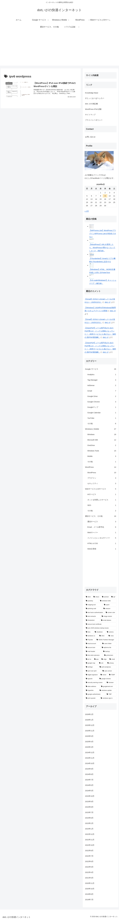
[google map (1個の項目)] (91, 663)
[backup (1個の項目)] (109, 651)
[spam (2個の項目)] (109, 605)
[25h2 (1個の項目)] (102, 636)
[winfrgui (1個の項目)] (91, 667)
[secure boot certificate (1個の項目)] (100, 624)
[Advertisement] (59, 49)
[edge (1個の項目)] (104, 659)
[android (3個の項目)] (105, 597)
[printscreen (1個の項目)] (109, 655)
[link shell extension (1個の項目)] (94, 655)
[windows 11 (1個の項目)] (91, 636)
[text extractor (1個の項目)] (92, 616)
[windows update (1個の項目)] (107, 690)
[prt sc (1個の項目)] (89, 659)
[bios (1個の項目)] (89, 632)
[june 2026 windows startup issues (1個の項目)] (100, 628)
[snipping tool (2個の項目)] (93, 605)
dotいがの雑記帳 (91, 104)
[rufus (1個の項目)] (111, 636)
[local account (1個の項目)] (93, 643)
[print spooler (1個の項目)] (92, 698)
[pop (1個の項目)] (96, 659)
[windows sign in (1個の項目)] (108, 698)
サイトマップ (90, 115)
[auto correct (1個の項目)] (108, 671)
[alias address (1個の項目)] (92, 686)
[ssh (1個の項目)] (102, 663)
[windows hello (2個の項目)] (107, 601)
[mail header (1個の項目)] (93, 651)
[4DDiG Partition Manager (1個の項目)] (106, 640)
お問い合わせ (90, 137)
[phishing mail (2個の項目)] (93, 608)
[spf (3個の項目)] (113, 597)
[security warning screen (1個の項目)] (95, 682)
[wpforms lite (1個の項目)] (108, 647)
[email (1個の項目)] (112, 659)
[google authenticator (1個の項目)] (95, 694)
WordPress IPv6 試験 (93, 109)
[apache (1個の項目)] (91, 679)
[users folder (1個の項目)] (108, 643)
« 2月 (87, 211)
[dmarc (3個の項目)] (96, 597)
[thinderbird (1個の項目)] (92, 620)
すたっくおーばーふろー (94, 98)
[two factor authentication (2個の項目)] (94, 612)
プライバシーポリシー (93, 120)
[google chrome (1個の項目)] (107, 679)
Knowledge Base (91, 93)
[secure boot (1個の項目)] (92, 647)
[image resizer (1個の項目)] (108, 616)
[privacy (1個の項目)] (111, 663)
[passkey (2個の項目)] (92, 601)
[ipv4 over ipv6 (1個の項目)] (93, 671)
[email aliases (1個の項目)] (108, 620)
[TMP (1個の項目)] (111, 694)
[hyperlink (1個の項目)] (91, 690)
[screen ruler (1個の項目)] (110, 612)
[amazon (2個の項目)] (109, 608)
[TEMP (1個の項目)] (112, 675)
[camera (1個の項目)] (111, 632)
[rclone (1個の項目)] (103, 675)
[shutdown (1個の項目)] (99, 632)
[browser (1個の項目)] (111, 682)
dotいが (108, 302)
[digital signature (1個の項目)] (92, 675)
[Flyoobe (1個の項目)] (90, 640)
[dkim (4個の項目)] (88, 597)
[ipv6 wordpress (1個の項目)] (107, 667)
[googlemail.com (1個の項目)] (108, 686)
